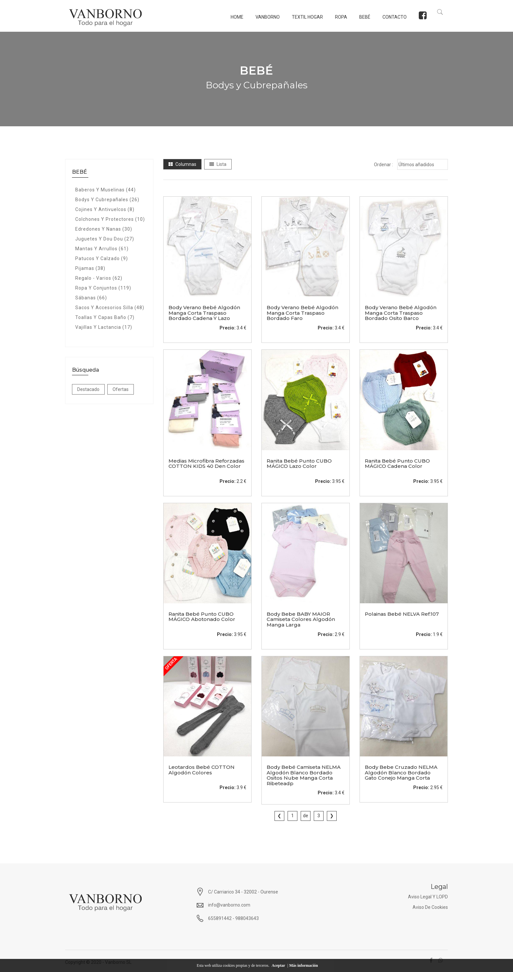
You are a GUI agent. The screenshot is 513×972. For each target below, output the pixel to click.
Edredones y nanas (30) (103, 228)
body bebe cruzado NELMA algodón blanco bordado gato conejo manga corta (401, 771)
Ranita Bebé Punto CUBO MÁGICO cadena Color (397, 463)
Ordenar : (383, 164)
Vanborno (265, 17)
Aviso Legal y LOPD (428, 896)
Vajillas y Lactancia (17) (103, 326)
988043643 (247, 917)
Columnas (182, 163)
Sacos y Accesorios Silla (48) (109, 306)
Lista (217, 163)
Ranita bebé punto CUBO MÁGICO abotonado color (201, 616)
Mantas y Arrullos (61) (102, 248)
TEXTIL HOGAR (304, 17)
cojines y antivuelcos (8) (104, 208)
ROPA (338, 17)
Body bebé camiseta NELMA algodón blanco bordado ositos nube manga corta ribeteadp (304, 774)
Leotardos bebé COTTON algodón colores (201, 769)
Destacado (88, 388)
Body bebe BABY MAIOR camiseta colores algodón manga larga (301, 618)
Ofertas (121, 388)
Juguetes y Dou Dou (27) (104, 238)
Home (234, 17)
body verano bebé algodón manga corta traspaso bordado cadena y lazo (204, 312)
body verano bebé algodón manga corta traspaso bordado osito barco (400, 312)
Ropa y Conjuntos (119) (103, 287)
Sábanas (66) (91, 297)
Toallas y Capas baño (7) (104, 316)
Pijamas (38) (90, 267)
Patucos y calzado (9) (101, 257)
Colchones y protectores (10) (110, 218)
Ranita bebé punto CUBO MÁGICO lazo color (299, 463)
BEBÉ (362, 17)
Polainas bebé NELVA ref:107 (402, 613)
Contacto (392, 17)
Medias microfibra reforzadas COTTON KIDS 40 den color (206, 463)
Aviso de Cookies (430, 906)
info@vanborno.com (229, 904)
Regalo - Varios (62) (98, 277)
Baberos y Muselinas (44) (105, 189)
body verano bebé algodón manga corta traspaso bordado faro (302, 312)
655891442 (220, 917)
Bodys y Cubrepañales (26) (107, 199)
